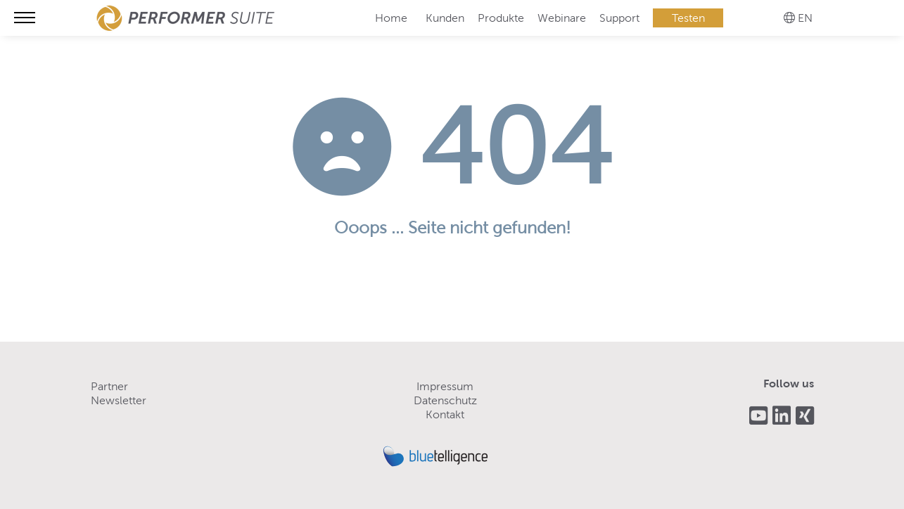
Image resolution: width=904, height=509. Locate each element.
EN (805, 18)
